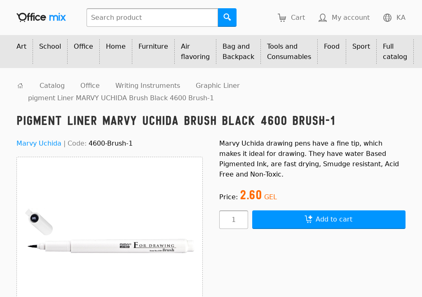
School (50, 46)
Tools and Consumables (289, 51)
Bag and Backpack (238, 51)
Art (21, 46)
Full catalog (395, 51)
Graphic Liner (218, 86)
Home (116, 46)
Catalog (52, 86)
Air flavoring (195, 51)
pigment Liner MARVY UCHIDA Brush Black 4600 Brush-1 (121, 98)
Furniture (153, 46)
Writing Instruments (147, 86)
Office (83, 46)
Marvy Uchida (38, 143)
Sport (361, 46)
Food (332, 46)
